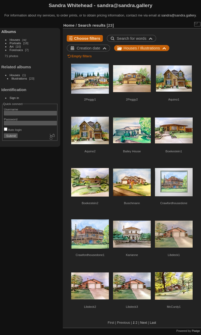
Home (69, 25)
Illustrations (19, 78)
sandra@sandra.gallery (178, 15)
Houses (15, 39)
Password (11, 119)
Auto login (13, 129)
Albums (8, 31)
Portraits (15, 43)
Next (143, 323)
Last (153, 323)
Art (12, 46)
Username (11, 109)
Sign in (14, 97)
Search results (92, 25)
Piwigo (196, 330)
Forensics (16, 50)
